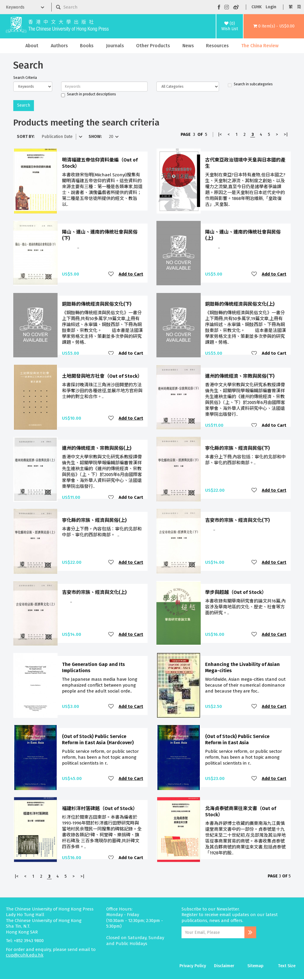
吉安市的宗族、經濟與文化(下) (237, 520)
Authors (59, 45)
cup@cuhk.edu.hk (24, 955)
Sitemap (255, 965)
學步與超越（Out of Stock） (236, 592)
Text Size (286, 965)
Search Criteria (25, 78)
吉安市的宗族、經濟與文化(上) (94, 592)
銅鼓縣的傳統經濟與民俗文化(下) (96, 304)
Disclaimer (224, 965)
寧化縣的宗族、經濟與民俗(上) (94, 520)
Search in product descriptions (88, 94)
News (188, 45)
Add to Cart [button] (131, 274)
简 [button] (299, 6)
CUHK (256, 6)
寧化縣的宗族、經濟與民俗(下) (237, 448)
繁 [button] (291, 6)
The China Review (260, 45)
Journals (115, 45)
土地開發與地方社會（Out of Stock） (102, 376)
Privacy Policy (192, 965)
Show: (95, 136)
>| (286, 134)
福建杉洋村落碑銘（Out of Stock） (100, 808)
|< (220, 134)
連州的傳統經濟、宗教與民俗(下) (239, 376)
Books (87, 45)
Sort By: (26, 136)
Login (271, 6)
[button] (274, 26)
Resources (217, 45)
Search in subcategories (250, 84)
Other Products (153, 45)
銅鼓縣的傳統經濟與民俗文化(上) (239, 304)
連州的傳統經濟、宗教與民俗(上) (96, 448)
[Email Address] (213, 932)
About (31, 45)
